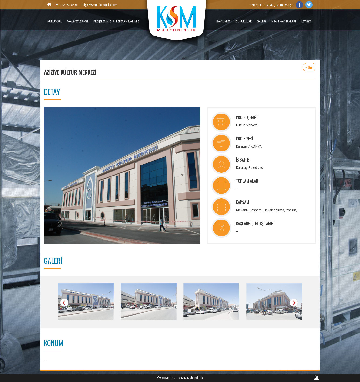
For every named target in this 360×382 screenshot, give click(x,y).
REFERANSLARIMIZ (127, 21)
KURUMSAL (54, 21)
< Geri (309, 67)
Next (294, 303)
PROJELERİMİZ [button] (102, 21)
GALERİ (261, 21)
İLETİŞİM (306, 21)
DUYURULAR (243, 21)
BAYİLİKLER (223, 21)
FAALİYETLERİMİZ (78, 21)
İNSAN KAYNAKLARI (283, 21)
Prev (64, 303)
